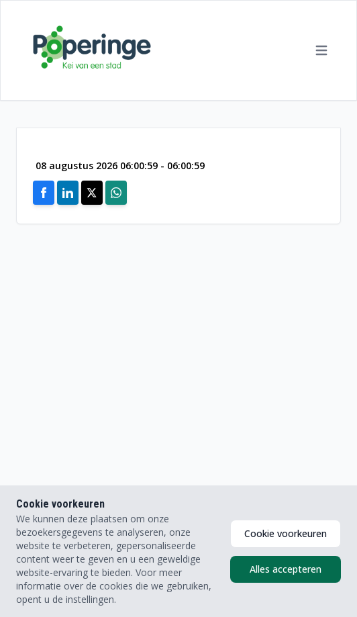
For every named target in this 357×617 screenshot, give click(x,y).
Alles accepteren (285, 569)
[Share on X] (92, 193)
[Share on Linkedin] (68, 193)
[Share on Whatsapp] (116, 193)
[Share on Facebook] (43, 193)
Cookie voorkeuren (285, 533)
